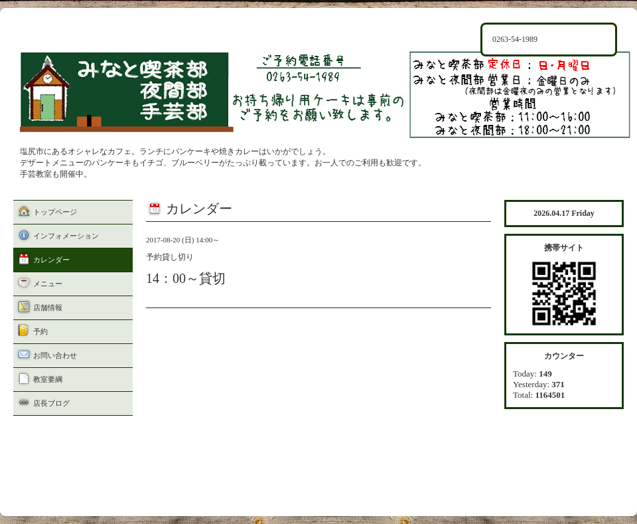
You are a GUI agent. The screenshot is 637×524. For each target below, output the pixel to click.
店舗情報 (47, 307)
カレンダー (51, 260)
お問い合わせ (55, 355)
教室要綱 (47, 379)
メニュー (47, 284)
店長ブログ (51, 403)
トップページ (55, 212)
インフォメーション (66, 236)
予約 (40, 331)
